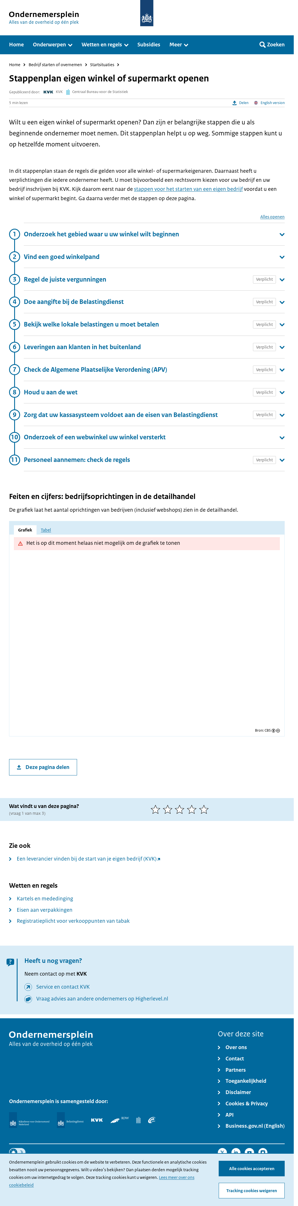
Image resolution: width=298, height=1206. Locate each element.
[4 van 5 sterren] (193, 809)
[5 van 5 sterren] (205, 809)
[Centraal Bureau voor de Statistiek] (138, 1120)
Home (14, 64)
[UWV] (152, 1120)
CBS (268, 730)
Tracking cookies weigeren (251, 1191)
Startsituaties (102, 64)
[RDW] (119, 1120)
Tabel (46, 530)
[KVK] (97, 1120)
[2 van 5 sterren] (169, 809)
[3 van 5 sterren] (181, 809)
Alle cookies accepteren (251, 1169)
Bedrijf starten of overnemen (55, 64)
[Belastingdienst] (70, 1120)
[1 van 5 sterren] (157, 809)
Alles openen (272, 216)
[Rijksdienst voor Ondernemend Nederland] (29, 1120)
